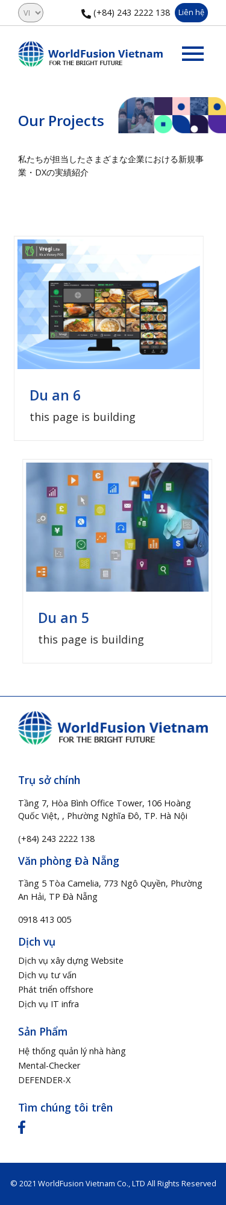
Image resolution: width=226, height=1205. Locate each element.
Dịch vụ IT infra (48, 1004)
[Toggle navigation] (193, 54)
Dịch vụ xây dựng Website (71, 960)
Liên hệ (191, 12)
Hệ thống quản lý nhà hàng (72, 1051)
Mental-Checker (49, 1065)
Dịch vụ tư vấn (47, 975)
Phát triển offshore (55, 989)
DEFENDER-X (44, 1080)
